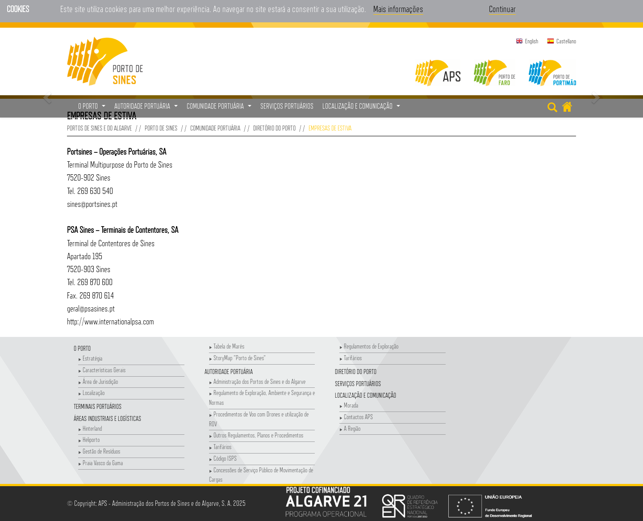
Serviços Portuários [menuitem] (286, 106)
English (531, 41)
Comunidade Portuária (215, 128)
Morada (348, 405)
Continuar (502, 9)
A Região (349, 428)
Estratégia (90, 358)
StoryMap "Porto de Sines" (237, 357)
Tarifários (220, 446)
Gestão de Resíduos (99, 451)
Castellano (566, 41)
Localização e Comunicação (365, 395)
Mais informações (398, 9)
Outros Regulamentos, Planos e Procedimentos (256, 435)
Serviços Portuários (358, 383)
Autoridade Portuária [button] (147, 108)
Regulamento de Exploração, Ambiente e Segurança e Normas (262, 397)
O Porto (82, 348)
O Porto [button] (93, 108)
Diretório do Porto (274, 128)
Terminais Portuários (97, 406)
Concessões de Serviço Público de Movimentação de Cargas (261, 474)
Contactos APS (356, 416)
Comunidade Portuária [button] (220, 108)
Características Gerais (101, 370)
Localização (91, 392)
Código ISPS (223, 458)
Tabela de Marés (226, 346)
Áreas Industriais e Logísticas (107, 418)
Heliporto (89, 439)
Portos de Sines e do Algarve (99, 128)
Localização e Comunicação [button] (362, 108)
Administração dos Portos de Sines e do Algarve (257, 381)
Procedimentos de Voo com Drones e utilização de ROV (259, 419)
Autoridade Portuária (229, 371)
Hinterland (90, 428)
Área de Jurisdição (98, 381)
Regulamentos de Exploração (368, 346)
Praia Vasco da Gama (100, 462)
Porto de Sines (161, 128)
